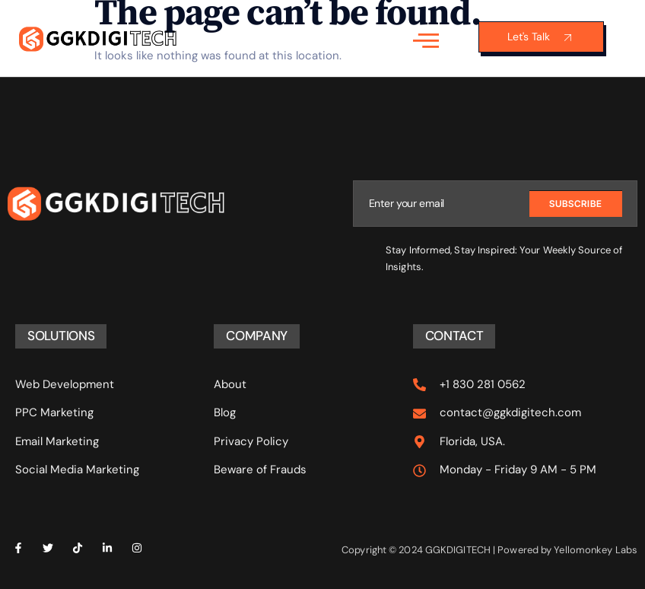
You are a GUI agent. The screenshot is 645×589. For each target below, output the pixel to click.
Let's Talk (541, 37)
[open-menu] (426, 40)
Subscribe (575, 203)
